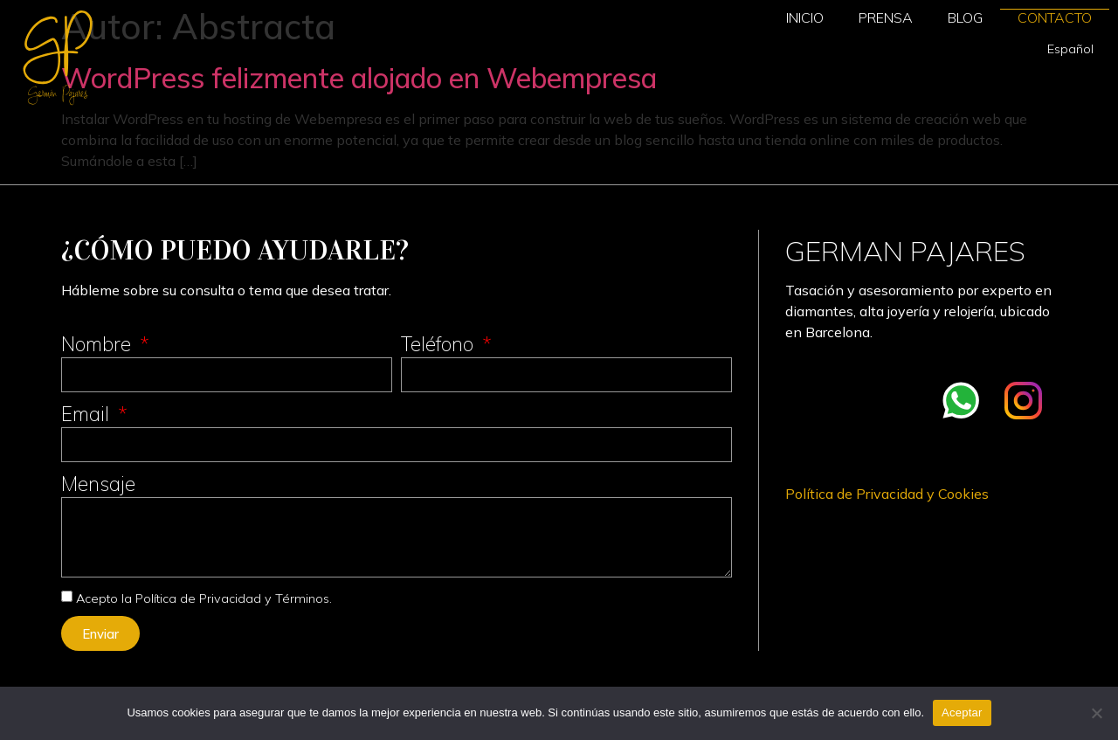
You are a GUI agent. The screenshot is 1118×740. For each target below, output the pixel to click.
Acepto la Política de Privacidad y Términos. (204, 598)
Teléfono (440, 343)
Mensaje (98, 483)
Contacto (1055, 17)
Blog (965, 17)
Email (87, 413)
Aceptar (962, 712)
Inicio (805, 17)
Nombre (98, 343)
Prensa (886, 17)
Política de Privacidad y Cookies (887, 493)
